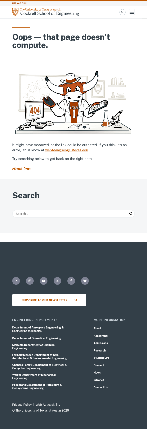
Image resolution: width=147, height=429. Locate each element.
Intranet (99, 380)
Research (100, 350)
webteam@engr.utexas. (63, 150)
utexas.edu (19, 3)
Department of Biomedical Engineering (36, 338)
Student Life (101, 357)
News (97, 372)
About (97, 328)
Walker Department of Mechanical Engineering (34, 376)
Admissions (101, 343)
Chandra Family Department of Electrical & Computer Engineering (39, 366)
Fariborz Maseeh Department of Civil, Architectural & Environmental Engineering (39, 356)
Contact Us (101, 387)
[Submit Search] (131, 214)
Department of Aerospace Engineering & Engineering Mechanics (38, 329)
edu (85, 150)
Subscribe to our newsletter (50, 300)
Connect (99, 365)
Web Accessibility (48, 405)
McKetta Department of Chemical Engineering (33, 346)
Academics (101, 335)
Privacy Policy (22, 405)
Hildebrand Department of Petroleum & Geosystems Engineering (37, 386)
